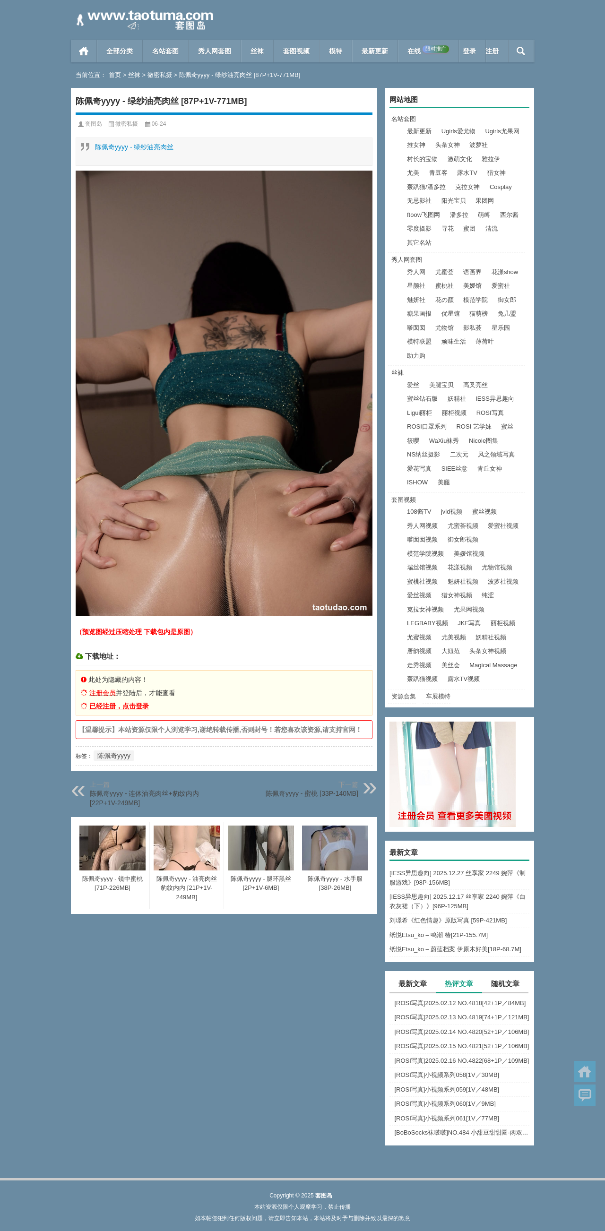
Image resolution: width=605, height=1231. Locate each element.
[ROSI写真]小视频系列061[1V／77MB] (446, 1118)
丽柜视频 (454, 412)
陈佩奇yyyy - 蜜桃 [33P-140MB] (312, 793)
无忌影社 (419, 200)
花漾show (505, 271)
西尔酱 (509, 214)
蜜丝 (507, 426)
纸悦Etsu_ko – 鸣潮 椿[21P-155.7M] (438, 934)
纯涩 (488, 595)
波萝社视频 (503, 581)
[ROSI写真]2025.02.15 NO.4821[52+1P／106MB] (461, 1046)
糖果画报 (419, 313)
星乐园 (501, 327)
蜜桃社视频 (422, 581)
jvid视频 (452, 511)
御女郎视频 (463, 539)
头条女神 (447, 144)
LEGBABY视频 (427, 623)
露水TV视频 (464, 678)
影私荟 (472, 327)
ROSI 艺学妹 (473, 426)
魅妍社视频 (463, 581)
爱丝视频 (419, 595)
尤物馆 (444, 327)
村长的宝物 (422, 159)
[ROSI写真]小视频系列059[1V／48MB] (446, 1089)
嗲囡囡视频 (422, 539)
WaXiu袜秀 (444, 440)
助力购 (416, 355)
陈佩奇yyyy (113, 755)
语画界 (472, 271)
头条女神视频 (487, 650)
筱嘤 (413, 440)
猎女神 (496, 172)
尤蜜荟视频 (463, 525)
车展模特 (438, 696)
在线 (428, 50)
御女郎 (507, 299)
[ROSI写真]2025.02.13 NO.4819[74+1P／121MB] (461, 1017)
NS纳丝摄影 (423, 454)
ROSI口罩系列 (427, 426)
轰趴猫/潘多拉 (426, 186)
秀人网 (416, 271)
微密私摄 (159, 74)
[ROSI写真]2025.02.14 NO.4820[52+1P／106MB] (461, 1031)
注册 (492, 51)
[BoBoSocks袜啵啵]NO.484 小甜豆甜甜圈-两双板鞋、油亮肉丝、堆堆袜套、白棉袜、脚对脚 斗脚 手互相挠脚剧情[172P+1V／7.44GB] (461, 1132)
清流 (491, 228)
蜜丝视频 (484, 511)
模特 (335, 51)
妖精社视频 (490, 637)
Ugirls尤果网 (502, 131)
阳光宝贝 (453, 200)
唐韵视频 (419, 650)
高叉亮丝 (475, 384)
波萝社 (478, 144)
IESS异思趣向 (494, 398)
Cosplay (501, 186)
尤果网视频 (469, 609)
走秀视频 (419, 665)
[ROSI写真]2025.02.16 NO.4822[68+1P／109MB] (461, 1060)
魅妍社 (416, 299)
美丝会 (450, 665)
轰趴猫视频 (422, 678)
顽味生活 (453, 341)
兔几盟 (507, 313)
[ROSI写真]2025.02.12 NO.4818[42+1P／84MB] (460, 1003)
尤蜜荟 (444, 271)
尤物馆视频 (497, 567)
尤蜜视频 (419, 637)
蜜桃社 (444, 285)
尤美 (413, 172)
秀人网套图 (214, 51)
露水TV (467, 172)
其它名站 (419, 242)
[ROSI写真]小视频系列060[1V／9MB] (445, 1103)
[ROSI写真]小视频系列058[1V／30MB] (446, 1074)
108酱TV (419, 511)
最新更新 (375, 51)
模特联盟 (419, 341)
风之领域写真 (496, 454)
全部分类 (119, 51)
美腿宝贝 (441, 384)
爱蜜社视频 (503, 525)
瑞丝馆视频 (422, 567)
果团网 (484, 200)
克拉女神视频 (425, 609)
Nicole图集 (483, 440)
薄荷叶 (484, 341)
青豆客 (438, 172)
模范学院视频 (425, 553)
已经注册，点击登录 (119, 706)
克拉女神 (467, 186)
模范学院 (475, 299)
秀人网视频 (422, 525)
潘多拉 (459, 214)
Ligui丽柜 (419, 412)
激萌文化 (460, 159)
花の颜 (444, 299)
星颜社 (416, 285)
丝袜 (257, 51)
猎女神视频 (456, 595)
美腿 (444, 482)
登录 (469, 51)
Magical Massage (493, 665)
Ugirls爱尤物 (458, 131)
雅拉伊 (491, 159)
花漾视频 (460, 567)
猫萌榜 (478, 313)
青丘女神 (489, 468)
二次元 (459, 454)
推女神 (416, 144)
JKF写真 (469, 623)
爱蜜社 (501, 285)
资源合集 (403, 696)
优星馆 (450, 313)
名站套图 (165, 51)
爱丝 (413, 384)
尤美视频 (453, 637)
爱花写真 (419, 468)
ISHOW (417, 482)
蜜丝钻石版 (422, 398)
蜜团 (469, 228)
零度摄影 (419, 228)
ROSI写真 (490, 412)
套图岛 (93, 124)
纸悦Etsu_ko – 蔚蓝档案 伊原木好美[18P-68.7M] (455, 949)
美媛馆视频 (469, 553)
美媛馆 (472, 285)
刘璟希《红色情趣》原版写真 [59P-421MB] (448, 920)
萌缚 (484, 214)
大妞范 (450, 650)
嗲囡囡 (416, 327)
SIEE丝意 (454, 468)
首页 (84, 51)
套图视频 (296, 51)
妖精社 (457, 398)
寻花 (447, 228)
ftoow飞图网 (423, 214)
